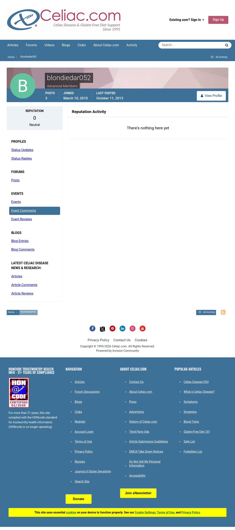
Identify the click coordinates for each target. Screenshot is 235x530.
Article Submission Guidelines (148, 441)
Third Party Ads (139, 431)
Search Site (82, 481)
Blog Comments (22, 250)
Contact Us (121, 340)
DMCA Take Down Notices (146, 451)
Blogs (66, 45)
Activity (131, 45)
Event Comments (23, 211)
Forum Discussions (87, 391)
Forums (31, 45)
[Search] (175, 45)
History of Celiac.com (143, 421)
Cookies (141, 340)
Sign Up (218, 20)
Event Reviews (21, 219)
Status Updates (22, 150)
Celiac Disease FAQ (196, 382)
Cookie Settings (145, 512)
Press (132, 401)
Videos (49, 45)
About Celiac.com (106, 45)
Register (80, 421)
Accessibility (137, 475)
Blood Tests (191, 421)
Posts (15, 180)
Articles (12, 45)
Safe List (189, 441)
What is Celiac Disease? (199, 391)
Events (16, 202)
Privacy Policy (98, 340)
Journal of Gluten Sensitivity (93, 471)
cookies (71, 512)
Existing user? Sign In (186, 20)
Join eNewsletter (138, 493)
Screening (190, 411)
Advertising (136, 411)
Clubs (82, 45)
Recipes (80, 461)
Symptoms (191, 401)
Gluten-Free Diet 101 (197, 431)
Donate (78, 499)
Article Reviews (22, 293)
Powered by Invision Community (117, 351)
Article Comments (24, 285)
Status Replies (21, 158)
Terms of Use (83, 441)
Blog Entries (20, 241)
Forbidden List (193, 451)
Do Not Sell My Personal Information (144, 463)
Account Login (84, 431)
